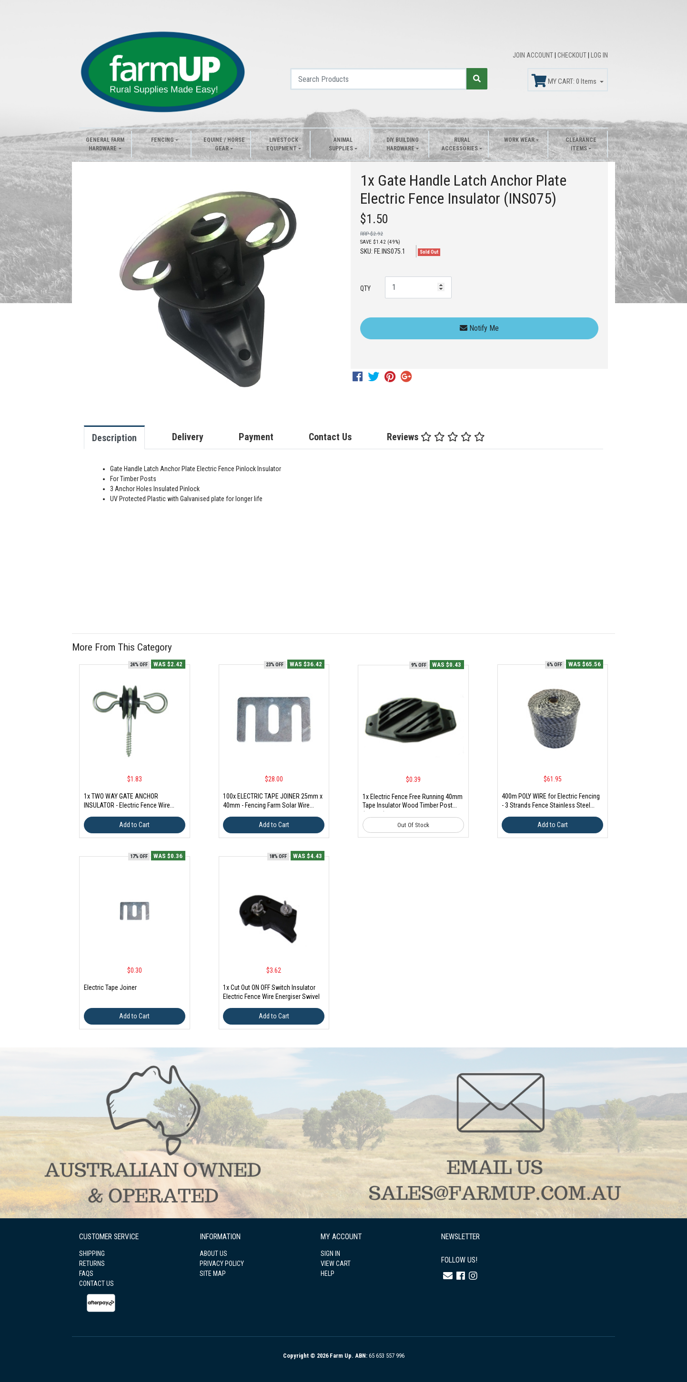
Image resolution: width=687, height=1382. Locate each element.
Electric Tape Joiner (110, 987)
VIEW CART (336, 1263)
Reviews (436, 437)
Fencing (162, 140)
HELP (327, 1273)
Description (114, 438)
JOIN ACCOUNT (534, 55)
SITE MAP (213, 1273)
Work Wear (519, 140)
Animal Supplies (341, 144)
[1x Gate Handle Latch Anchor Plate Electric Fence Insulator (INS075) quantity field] (418, 287)
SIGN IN (330, 1253)
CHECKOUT (572, 55)
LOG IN (599, 55)
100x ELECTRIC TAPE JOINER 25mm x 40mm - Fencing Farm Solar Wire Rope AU (273, 805)
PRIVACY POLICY (222, 1263)
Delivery (187, 437)
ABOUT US (213, 1253)
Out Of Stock (413, 825)
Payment (256, 437)
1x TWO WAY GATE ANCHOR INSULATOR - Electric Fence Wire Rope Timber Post (127, 805)
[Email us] (448, 1276)
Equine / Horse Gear (224, 144)
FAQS (86, 1273)
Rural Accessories (460, 144)
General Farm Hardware (105, 144)
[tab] (124, 437)
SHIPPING (92, 1253)
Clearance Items (581, 144)
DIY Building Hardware (402, 144)
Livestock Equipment (282, 144)
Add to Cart (134, 825)
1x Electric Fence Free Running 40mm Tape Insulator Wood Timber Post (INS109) (413, 806)
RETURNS (92, 1263)
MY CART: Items (565, 81)
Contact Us (330, 437)
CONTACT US (96, 1283)
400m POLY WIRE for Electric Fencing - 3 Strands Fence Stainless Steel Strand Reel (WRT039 (551, 805)
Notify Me (479, 328)
